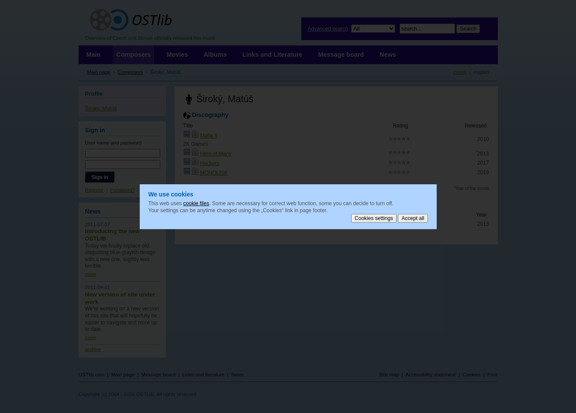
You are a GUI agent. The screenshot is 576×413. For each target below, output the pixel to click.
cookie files (196, 203)
